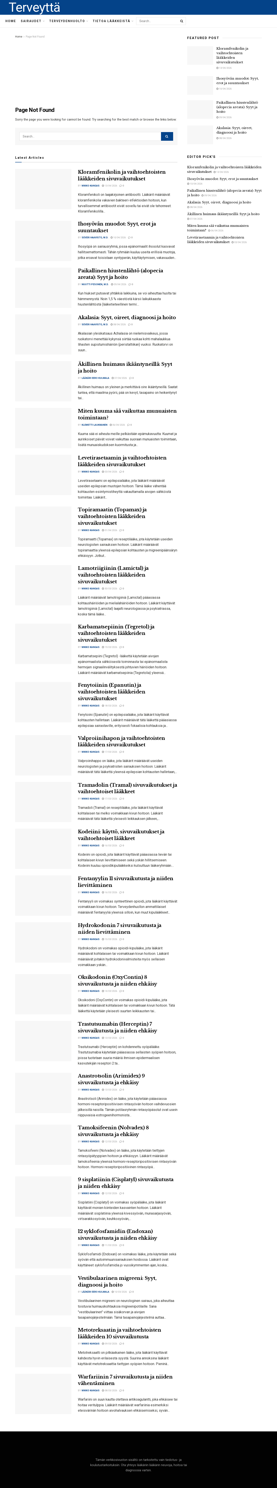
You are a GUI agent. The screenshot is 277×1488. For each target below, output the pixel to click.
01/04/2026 (109, 530)
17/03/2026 (109, 752)
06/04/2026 (117, 425)
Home (10, 21)
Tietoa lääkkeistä (111, 21)
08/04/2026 (118, 324)
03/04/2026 (109, 471)
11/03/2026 (109, 1245)
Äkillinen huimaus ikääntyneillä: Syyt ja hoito (223, 214)
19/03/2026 (109, 647)
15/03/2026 (109, 939)
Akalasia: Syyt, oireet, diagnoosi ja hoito (127, 317)
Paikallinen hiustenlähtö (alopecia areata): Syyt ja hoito (237, 107)
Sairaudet (31, 21)
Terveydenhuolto (67, 21)
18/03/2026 (109, 705)
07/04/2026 (119, 378)
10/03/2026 (119, 1291)
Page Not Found (35, 36)
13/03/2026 (109, 1038)
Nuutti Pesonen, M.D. (95, 284)
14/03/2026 (109, 991)
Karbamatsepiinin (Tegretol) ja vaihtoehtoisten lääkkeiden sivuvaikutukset (116, 633)
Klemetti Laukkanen (94, 425)
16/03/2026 (109, 845)
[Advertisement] (96, 71)
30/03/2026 (109, 588)
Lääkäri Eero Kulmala (95, 378)
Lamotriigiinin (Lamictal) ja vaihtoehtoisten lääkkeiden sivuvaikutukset (113, 575)
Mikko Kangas (91, 185)
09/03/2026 (109, 1343)
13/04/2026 (109, 185)
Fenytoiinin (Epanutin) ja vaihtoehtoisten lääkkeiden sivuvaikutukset (111, 691)
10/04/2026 (118, 237)
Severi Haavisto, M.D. (95, 237)
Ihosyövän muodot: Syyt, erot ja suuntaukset (222, 179)
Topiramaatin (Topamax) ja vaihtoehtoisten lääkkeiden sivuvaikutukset (112, 516)
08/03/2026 (109, 1390)
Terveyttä (34, 7)
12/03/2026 (109, 1141)
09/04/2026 (118, 284)
